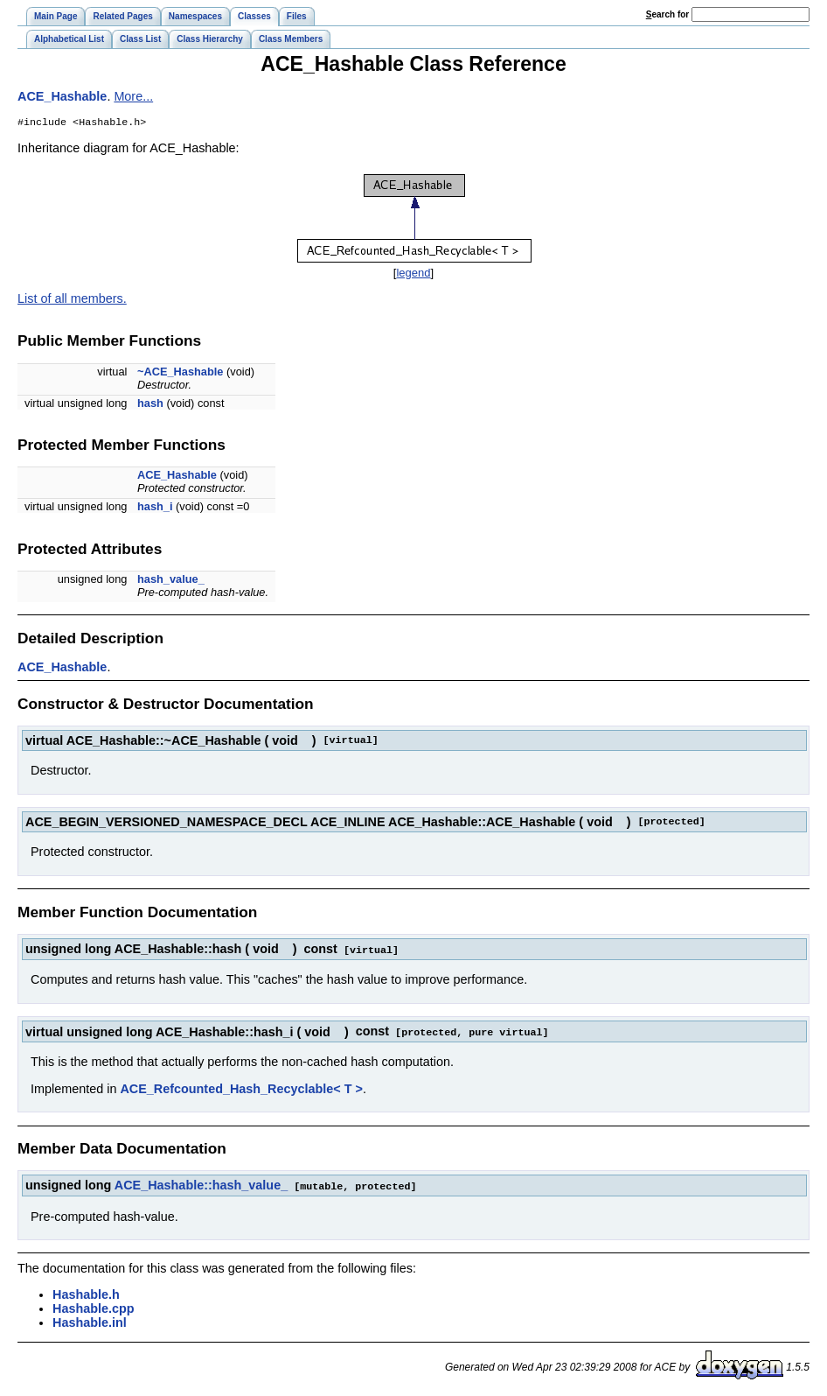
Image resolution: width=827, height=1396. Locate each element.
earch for (667, 14)
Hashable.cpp (93, 1308)
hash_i (155, 508)
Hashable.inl (89, 1322)
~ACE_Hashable (180, 373)
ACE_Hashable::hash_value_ (201, 1185)
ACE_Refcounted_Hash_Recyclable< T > (241, 1089)
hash (150, 404)
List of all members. (72, 300)
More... (133, 96)
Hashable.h (86, 1294)
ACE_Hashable (62, 96)
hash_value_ (171, 580)
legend (413, 274)
